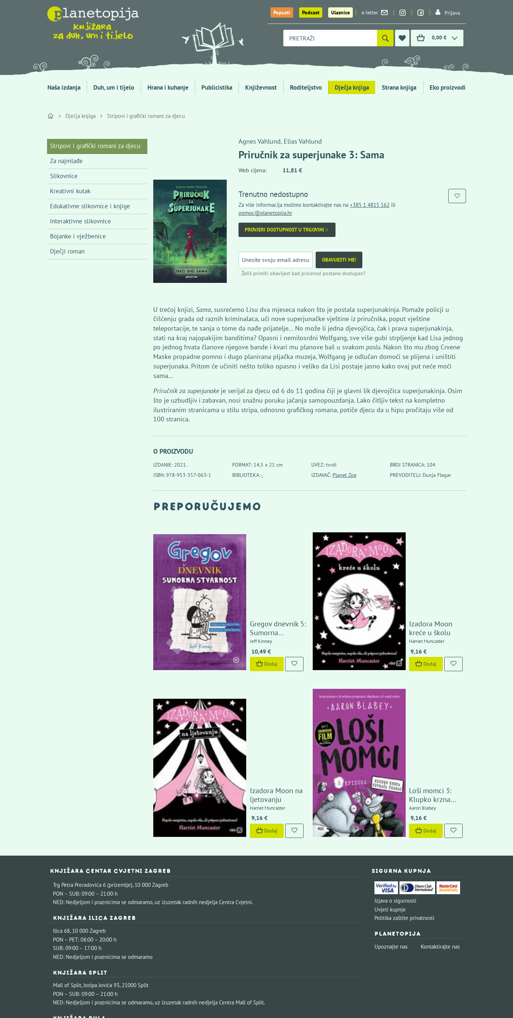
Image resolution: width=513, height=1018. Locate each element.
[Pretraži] (385, 38)
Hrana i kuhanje (168, 87)
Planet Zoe (344, 475)
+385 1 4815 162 (370, 204)
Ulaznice (340, 12)
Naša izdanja (63, 87)
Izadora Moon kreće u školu (413, 570)
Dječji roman (67, 251)
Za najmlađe (66, 161)
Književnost (261, 87)
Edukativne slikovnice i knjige (90, 206)
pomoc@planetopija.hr (265, 212)
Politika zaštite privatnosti (404, 787)
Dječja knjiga (352, 87)
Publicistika (216, 87)
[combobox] (330, 38)
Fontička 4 (65, 900)
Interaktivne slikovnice (80, 221)
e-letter (375, 12)
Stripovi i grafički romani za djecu (146, 115)
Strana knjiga (399, 87)
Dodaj (227, 601)
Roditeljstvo (306, 87)
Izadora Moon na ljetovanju (254, 669)
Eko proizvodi (448, 87)
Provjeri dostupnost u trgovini (287, 229)
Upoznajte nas (391, 816)
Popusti (281, 12)
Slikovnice (64, 176)
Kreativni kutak (70, 191)
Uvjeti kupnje (390, 779)
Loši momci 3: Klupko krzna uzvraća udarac (413, 664)
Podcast (310, 12)
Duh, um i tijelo (113, 87)
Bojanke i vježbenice (78, 236)
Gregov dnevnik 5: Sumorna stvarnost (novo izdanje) (254, 565)
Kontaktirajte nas (440, 816)
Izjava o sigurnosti (395, 770)
